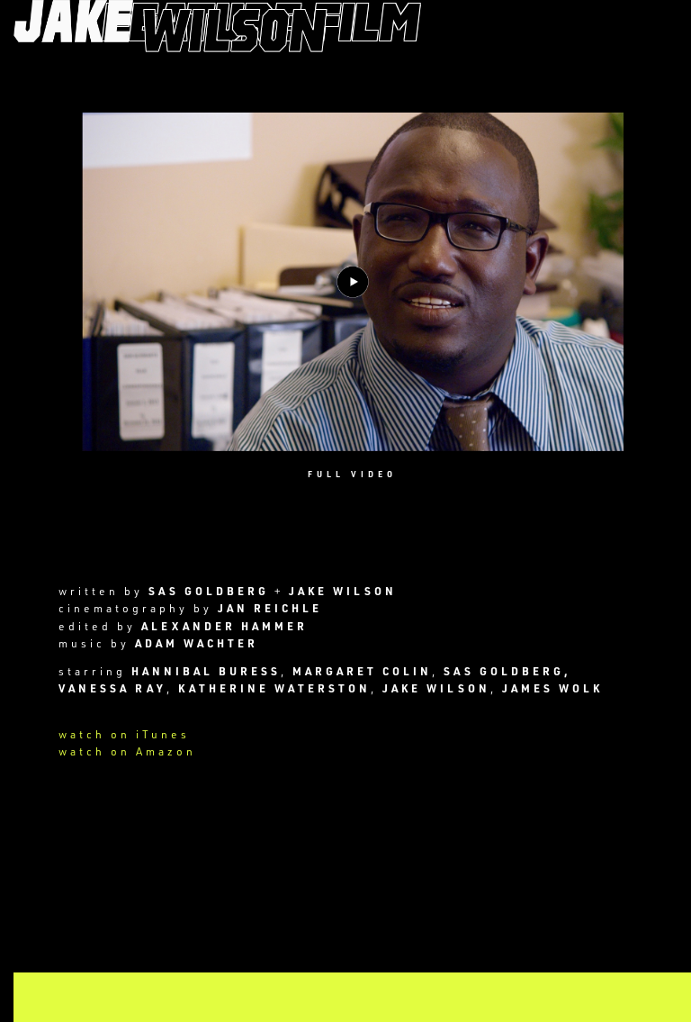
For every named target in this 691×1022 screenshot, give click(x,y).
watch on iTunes (124, 734)
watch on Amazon (127, 751)
